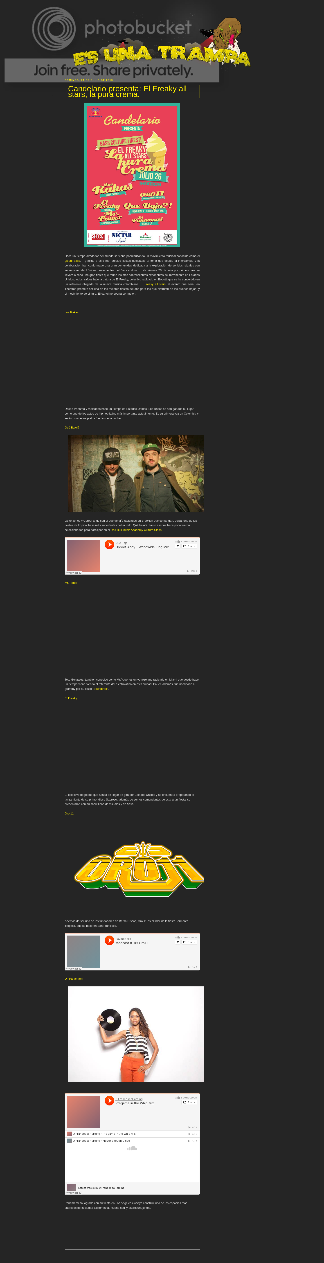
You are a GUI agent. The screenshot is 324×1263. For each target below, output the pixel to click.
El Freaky (71, 698)
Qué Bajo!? (72, 427)
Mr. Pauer (71, 582)
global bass (72, 260)
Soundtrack (100, 688)
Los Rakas (72, 312)
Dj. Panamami (74, 978)
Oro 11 (69, 813)
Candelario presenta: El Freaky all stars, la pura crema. (127, 91)
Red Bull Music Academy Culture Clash (136, 530)
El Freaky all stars (152, 284)
